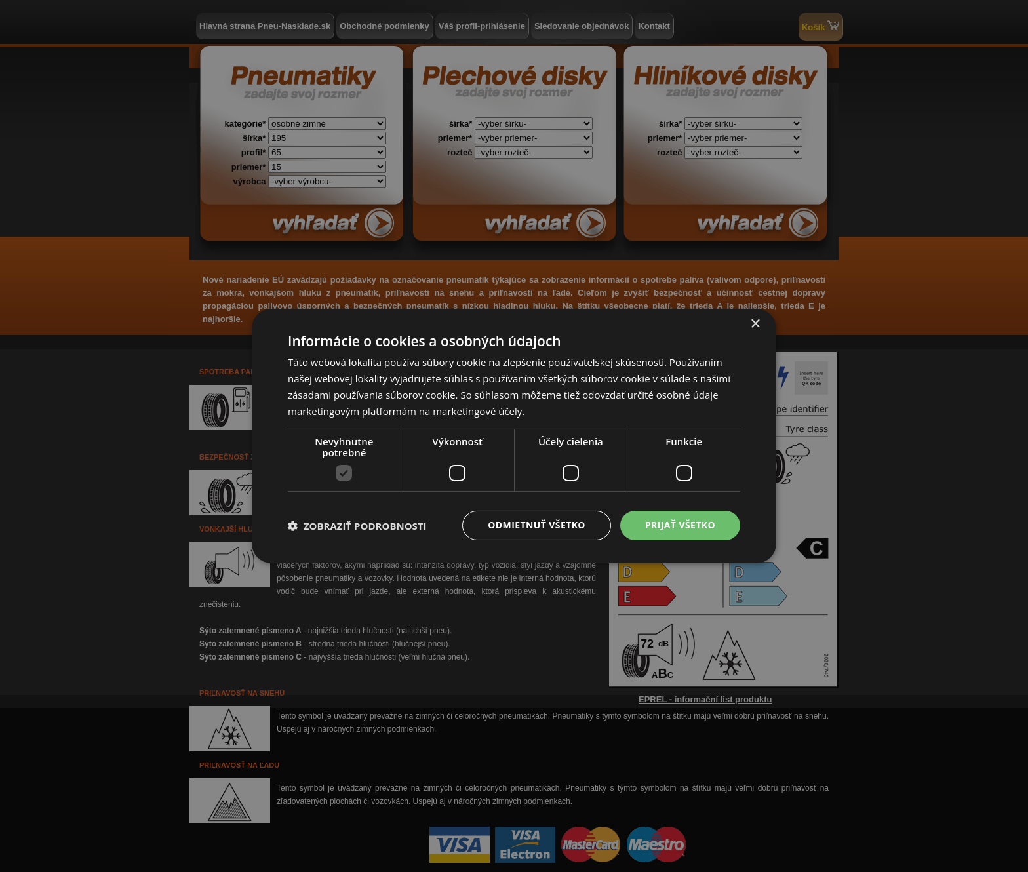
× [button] (755, 324)
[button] (357, 526)
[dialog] (514, 436)
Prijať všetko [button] (680, 525)
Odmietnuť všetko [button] (536, 525)
